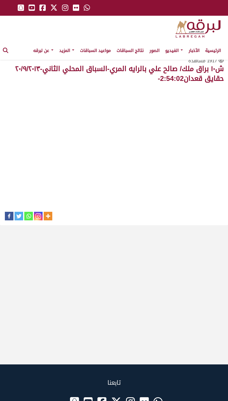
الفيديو (174, 51)
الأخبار (194, 51)
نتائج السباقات (130, 51)
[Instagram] (38, 216)
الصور (154, 51)
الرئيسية (213, 51)
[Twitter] (19, 216)
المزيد (66, 51)
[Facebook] (9, 216)
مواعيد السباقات (95, 51)
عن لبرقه (43, 51)
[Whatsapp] (28, 216)
